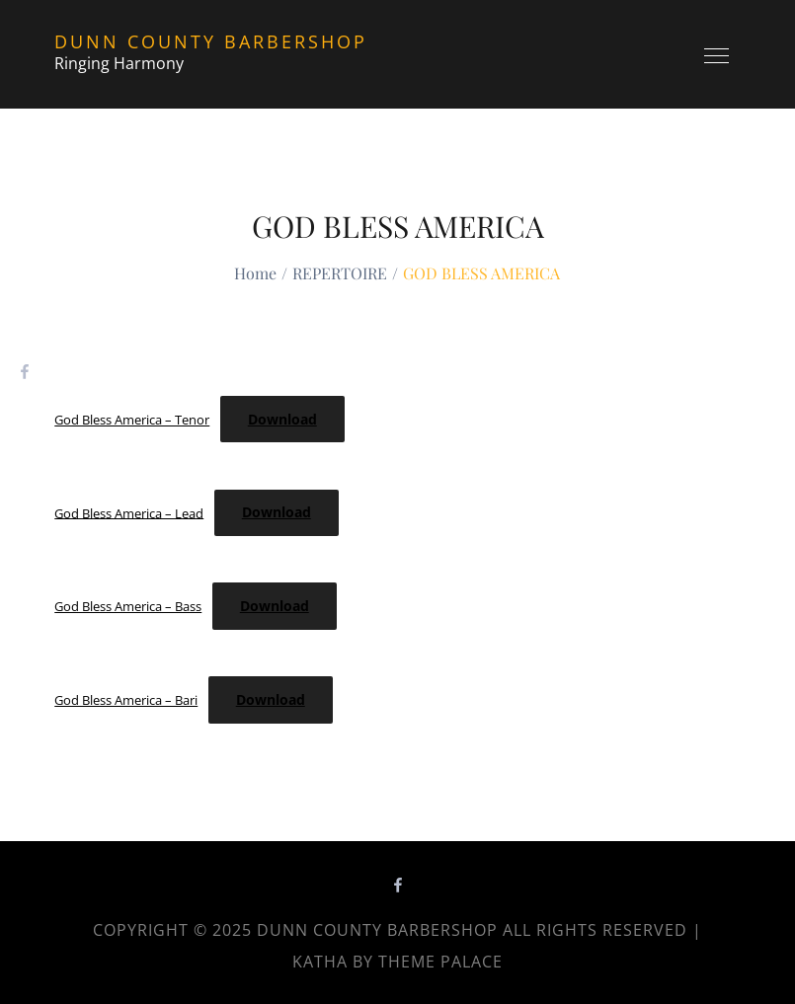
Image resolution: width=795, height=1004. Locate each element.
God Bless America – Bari (126, 700)
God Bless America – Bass (127, 606)
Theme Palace (440, 961)
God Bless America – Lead (128, 512)
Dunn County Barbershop (210, 41)
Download (282, 419)
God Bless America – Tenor (131, 419)
